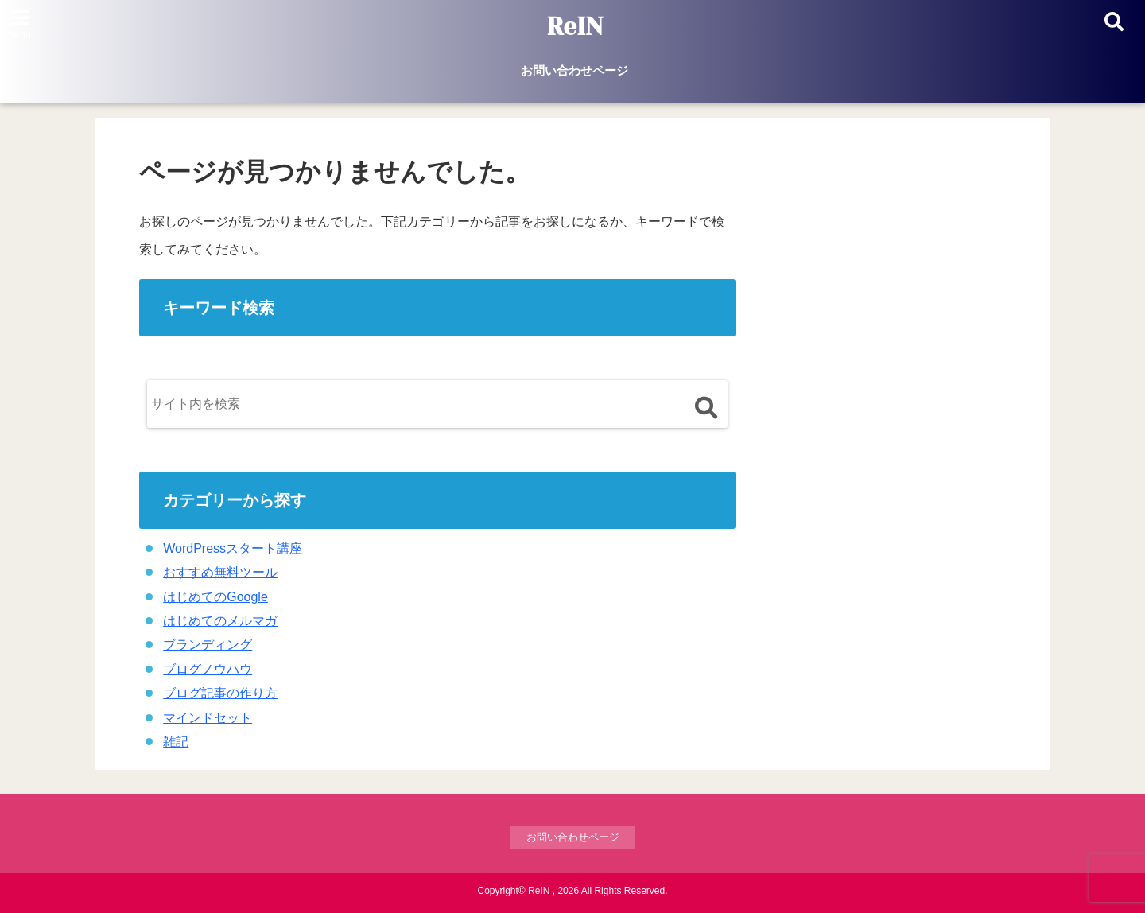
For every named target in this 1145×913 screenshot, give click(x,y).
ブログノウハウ (207, 669)
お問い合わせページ (574, 70)
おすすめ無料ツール (220, 572)
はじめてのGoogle (215, 597)
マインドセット (207, 718)
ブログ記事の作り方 (220, 693)
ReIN (574, 27)
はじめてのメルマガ (220, 620)
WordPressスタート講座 (232, 548)
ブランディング (207, 644)
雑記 (175, 741)
